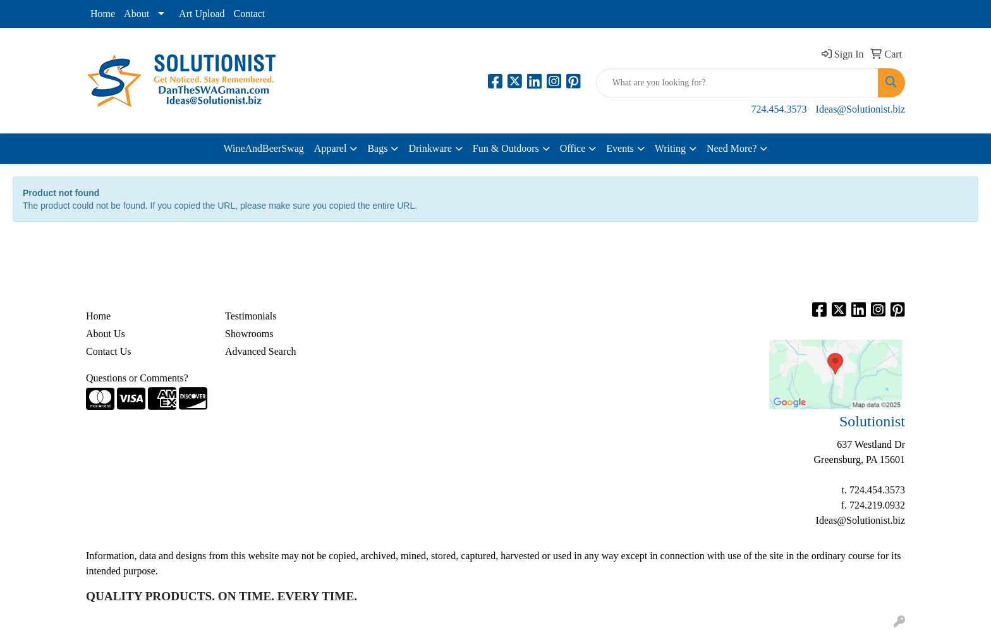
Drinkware (429, 148)
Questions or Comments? (137, 378)
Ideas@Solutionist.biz (860, 109)
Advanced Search (260, 351)
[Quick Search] (737, 82)
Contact (249, 13)
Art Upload (201, 13)
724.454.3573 (779, 109)
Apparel (330, 148)
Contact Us (108, 351)
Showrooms (249, 333)
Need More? (732, 148)
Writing (670, 148)
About (136, 13)
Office (573, 148)
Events (620, 148)
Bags (377, 148)
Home (102, 13)
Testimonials (251, 316)
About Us (105, 333)
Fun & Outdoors (506, 148)
